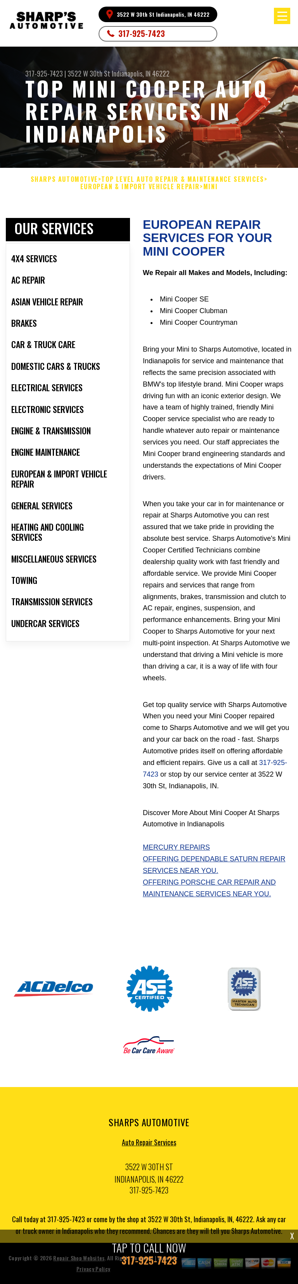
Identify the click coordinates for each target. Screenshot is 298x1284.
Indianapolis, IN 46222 (141, 73)
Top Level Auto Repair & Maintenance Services (182, 179)
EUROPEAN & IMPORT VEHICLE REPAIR (140, 186)
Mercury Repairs (176, 847)
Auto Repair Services (149, 1144)
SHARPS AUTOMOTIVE (64, 179)
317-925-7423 (141, 33)
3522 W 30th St (89, 73)
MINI (210, 186)
